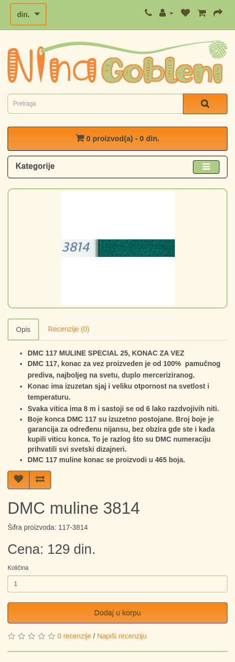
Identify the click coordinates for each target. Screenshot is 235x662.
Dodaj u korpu (117, 612)
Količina (18, 567)
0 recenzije (74, 636)
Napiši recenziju (122, 636)
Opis (23, 329)
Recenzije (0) (68, 329)
